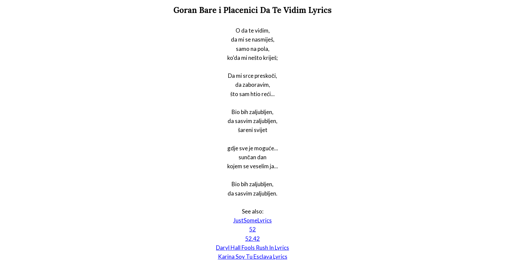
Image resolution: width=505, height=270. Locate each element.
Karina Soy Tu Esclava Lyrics (252, 256)
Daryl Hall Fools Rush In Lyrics (252, 247)
